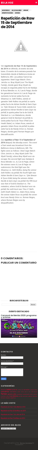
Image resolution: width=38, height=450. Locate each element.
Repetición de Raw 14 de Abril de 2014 (13, 407)
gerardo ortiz (12, 394)
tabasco (30, 396)
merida (20, 396)
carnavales (26, 389)
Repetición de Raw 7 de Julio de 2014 (13, 414)
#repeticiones (7, 13)
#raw (25, 10)
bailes (9, 389)
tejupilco (8, 398)
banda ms (14, 389)
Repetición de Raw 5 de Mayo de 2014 (13, 418)
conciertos (5, 391)
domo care (28, 391)
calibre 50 (20, 389)
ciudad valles (33, 389)
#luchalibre (16, 10)
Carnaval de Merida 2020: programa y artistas (18, 316)
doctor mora (20, 391)
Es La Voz (7, 2)
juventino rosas (5, 396)
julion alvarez (33, 394)
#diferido (6, 10)
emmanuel (34, 391)
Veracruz (3, 389)
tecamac (35, 396)
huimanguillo (26, 394)
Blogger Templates (26, 443)
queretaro (25, 396)
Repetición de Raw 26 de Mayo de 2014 (13, 410)
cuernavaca (13, 391)
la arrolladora (14, 396)
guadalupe (19, 394)
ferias (4, 393)
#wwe (17, 13)
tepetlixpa (13, 398)
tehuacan (3, 398)
